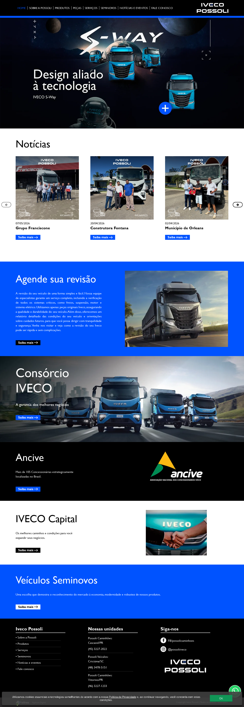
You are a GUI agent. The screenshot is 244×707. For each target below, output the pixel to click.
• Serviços (22, 650)
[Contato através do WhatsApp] (235, 691)
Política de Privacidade (122, 698)
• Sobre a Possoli (26, 637)
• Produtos (22, 644)
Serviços (91, 8)
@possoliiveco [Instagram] (173, 649)
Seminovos (108, 8)
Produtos (62, 8)
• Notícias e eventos (28, 662)
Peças (77, 8)
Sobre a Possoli (40, 8)
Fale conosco (162, 8)
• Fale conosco (25, 669)
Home (22, 8)
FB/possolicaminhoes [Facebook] (177, 640)
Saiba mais (28, 237)
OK (221, 699)
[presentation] (6, 204)
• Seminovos (23, 656)
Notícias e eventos (134, 8)
